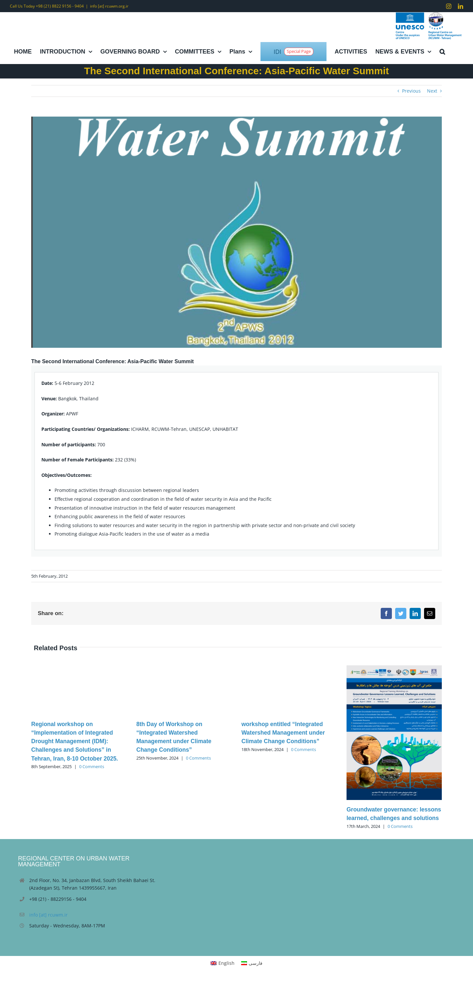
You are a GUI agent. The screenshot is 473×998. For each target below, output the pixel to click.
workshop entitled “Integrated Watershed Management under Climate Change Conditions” (283, 733)
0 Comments (91, 766)
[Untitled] (236, 232)
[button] (442, 51)
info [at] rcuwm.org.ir (109, 6)
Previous (411, 91)
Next (432, 91)
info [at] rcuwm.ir (48, 915)
